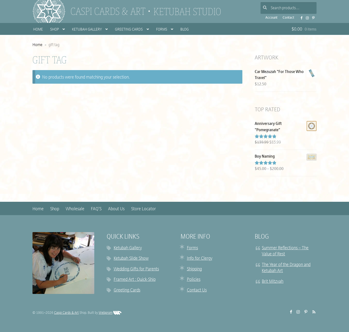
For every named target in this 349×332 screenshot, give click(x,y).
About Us (116, 209)
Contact (288, 18)
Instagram (306, 16)
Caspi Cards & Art (108, 11)
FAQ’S (96, 209)
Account (271, 18)
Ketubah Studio (187, 11)
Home (38, 30)
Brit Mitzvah (272, 281)
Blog (184, 30)
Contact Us (197, 290)
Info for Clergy (199, 258)
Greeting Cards (129, 30)
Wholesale (75, 209)
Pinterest (312, 16)
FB (300, 16)
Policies (193, 279)
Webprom (110, 313)
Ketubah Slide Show (131, 258)
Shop (54, 30)
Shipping (194, 269)
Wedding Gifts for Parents (136, 269)
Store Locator (143, 209)
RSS (313, 312)
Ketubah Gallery (87, 30)
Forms (161, 30)
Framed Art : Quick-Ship (135, 279)
